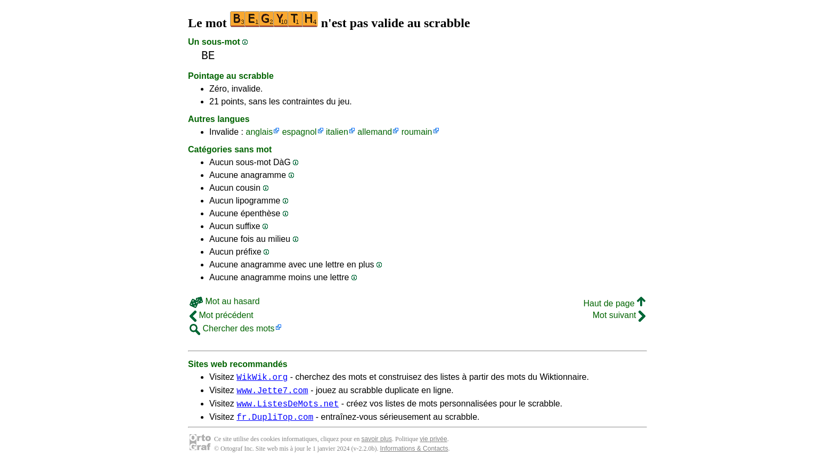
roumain (417, 131)
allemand (374, 131)
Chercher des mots (232, 328)
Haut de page (614, 303)
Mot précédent (221, 315)
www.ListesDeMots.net (287, 408)
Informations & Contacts (414, 455)
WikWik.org (262, 378)
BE (208, 55)
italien (337, 131)
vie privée (433, 445)
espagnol (299, 131)
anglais (259, 131)
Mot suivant (619, 315)
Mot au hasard (225, 301)
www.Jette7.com (272, 393)
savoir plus (377, 445)
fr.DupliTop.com (274, 423)
